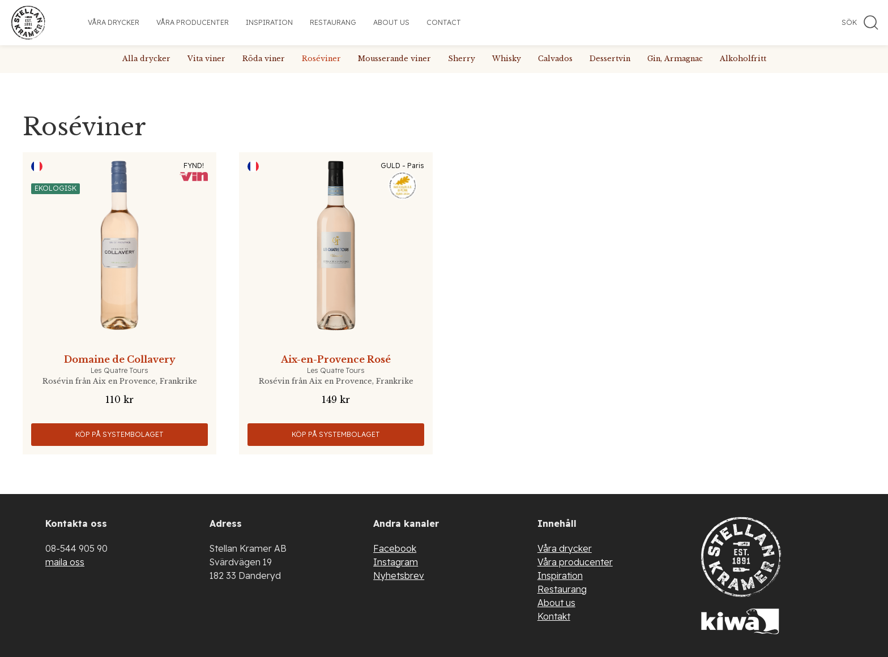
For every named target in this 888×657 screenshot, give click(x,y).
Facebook (394, 548)
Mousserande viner (394, 58)
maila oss (64, 562)
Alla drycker (146, 58)
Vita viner (206, 58)
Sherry (461, 58)
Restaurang (333, 22)
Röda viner (263, 58)
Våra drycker (113, 22)
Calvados (555, 58)
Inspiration (269, 22)
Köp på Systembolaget (119, 434)
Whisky (506, 58)
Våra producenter (192, 22)
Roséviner (321, 58)
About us (391, 22)
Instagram (395, 562)
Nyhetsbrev (398, 575)
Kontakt (553, 616)
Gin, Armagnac (675, 58)
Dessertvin (610, 58)
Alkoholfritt (743, 58)
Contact (443, 22)
